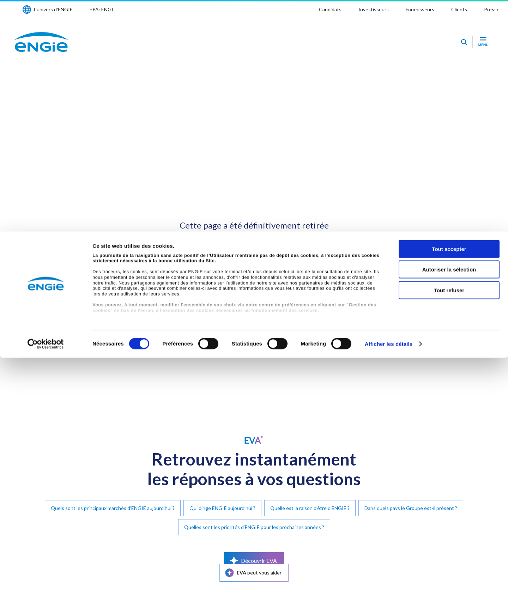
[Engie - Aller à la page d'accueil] (41, 42)
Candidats (330, 9)
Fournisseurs (420, 9)
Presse (492, 9)
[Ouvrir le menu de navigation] (483, 42)
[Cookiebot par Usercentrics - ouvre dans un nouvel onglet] (46, 576)
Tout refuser (449, 522)
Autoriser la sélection (449, 502)
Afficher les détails (388, 576)
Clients (459, 9)
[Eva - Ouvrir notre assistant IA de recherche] (464, 42)
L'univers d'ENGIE (53, 9)
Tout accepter (449, 481)
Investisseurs (373, 9)
